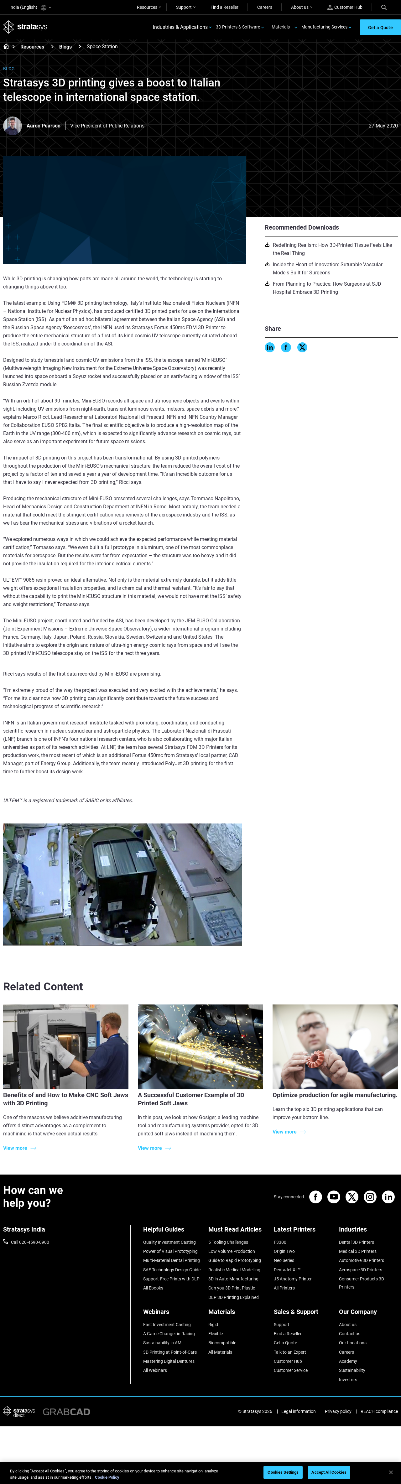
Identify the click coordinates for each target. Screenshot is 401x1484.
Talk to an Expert (290, 1352)
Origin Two (284, 1251)
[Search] (384, 7)
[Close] (391, 1472)
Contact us (349, 1333)
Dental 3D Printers (356, 1242)
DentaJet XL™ (287, 1269)
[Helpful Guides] (172, 1231)
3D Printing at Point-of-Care (170, 1352)
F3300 (280, 1242)
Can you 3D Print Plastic (231, 1287)
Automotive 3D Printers (361, 1260)
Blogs (65, 47)
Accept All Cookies (328, 1472)
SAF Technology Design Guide (171, 1269)
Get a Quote (285, 1342)
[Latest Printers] (303, 1231)
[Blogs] (80, 46)
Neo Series (284, 1260)
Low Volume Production (231, 1251)
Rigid (213, 1324)
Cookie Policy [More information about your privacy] (107, 1477)
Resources (147, 7)
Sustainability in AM (162, 1342)
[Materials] (237, 1314)
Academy (348, 1361)
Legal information (298, 1411)
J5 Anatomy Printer (293, 1278)
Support (184, 7)
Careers (264, 7)
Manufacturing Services (324, 26)
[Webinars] (172, 1314)
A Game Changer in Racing (169, 1333)
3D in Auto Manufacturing (233, 1278)
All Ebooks (153, 1287)
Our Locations (353, 1342)
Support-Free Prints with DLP (171, 1278)
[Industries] (368, 1231)
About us (300, 7)
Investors (348, 1379)
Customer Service (291, 1370)
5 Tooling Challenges (228, 1242)
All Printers (284, 1287)
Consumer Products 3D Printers (361, 1282)
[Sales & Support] (303, 1314)
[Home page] (4, 47)
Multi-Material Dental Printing (171, 1260)
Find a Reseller (224, 7)
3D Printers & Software (238, 26)
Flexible (215, 1333)
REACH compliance (379, 1411)
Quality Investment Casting (169, 1242)
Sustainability (352, 1370)
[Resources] (52, 46)
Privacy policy (338, 1411)
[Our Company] (368, 1314)
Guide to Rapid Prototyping (234, 1260)
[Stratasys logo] (25, 27)
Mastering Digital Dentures (169, 1361)
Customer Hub (344, 7)
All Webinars (155, 1370)
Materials (281, 26)
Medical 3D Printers (358, 1251)
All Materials (220, 1352)
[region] (200, 1473)
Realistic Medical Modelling (234, 1269)
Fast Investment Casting (167, 1324)
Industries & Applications (180, 27)
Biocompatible (222, 1342)
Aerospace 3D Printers (360, 1269)
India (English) (30, 8)
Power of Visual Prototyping (170, 1251)
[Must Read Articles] (237, 1231)
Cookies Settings (283, 1472)
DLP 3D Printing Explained (233, 1297)
